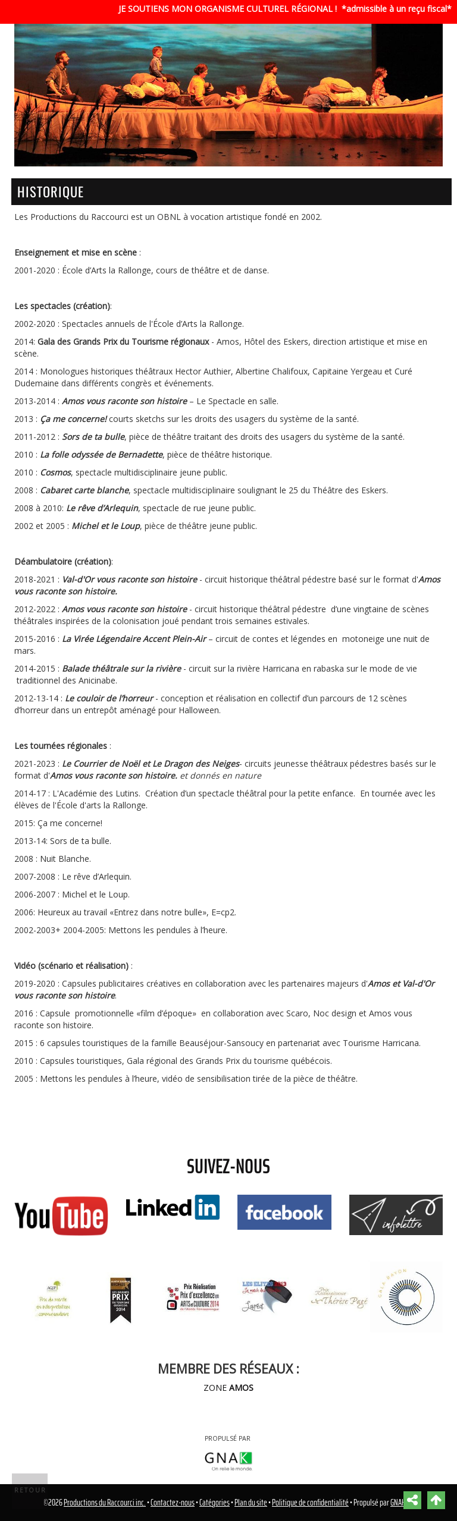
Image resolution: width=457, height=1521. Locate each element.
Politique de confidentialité (310, 1502)
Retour (30, 1490)
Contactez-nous (173, 1502)
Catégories (214, 1502)
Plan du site (250, 1502)
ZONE (228, 1387)
